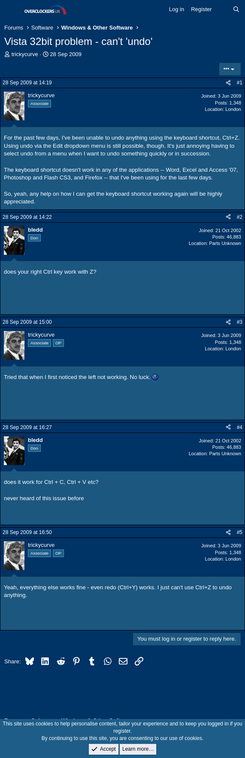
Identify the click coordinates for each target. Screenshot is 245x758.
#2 (239, 217)
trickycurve (25, 54)
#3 (239, 322)
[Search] (236, 9)
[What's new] (222, 9)
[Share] (228, 83)
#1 (239, 83)
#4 (239, 427)
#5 (239, 532)
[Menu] (12, 9)
